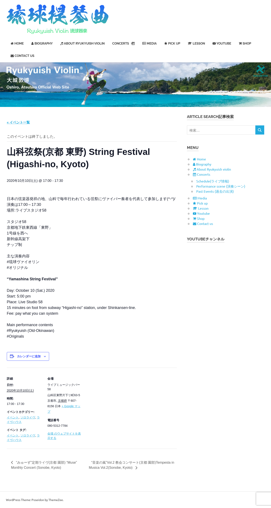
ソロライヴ (27, 417)
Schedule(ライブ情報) (212, 181)
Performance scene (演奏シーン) (220, 186)
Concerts (123, 43)
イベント (13, 417)
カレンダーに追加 (29, 356)
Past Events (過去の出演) (215, 191)
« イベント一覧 (18, 122)
